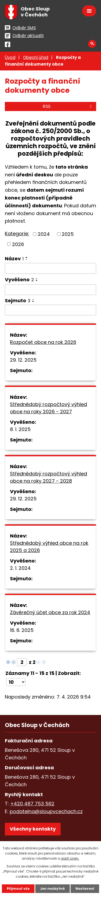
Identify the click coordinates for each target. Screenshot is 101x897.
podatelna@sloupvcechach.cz (46, 811)
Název (14, 258)
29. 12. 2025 (23, 360)
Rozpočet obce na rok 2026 (43, 342)
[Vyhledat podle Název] (50, 268)
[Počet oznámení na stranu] (16, 682)
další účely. (70, 858)
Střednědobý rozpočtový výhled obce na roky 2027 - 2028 (48, 477)
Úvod (10, 57)
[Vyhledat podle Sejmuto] (50, 310)
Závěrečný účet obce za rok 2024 (50, 612)
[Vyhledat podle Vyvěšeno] (50, 289)
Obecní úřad (35, 57)
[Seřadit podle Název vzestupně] (27, 257)
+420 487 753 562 (32, 803)
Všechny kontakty (33, 828)
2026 (18, 244)
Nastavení (84, 888)
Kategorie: (17, 233)
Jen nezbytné (52, 888)
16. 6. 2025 (22, 630)
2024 (44, 234)
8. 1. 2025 (20, 429)
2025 (68, 234)
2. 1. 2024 (20, 568)
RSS (68, 106)
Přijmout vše (18, 888)
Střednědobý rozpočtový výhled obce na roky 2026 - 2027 (48, 408)
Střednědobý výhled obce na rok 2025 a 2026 (49, 547)
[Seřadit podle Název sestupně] (27, 259)
